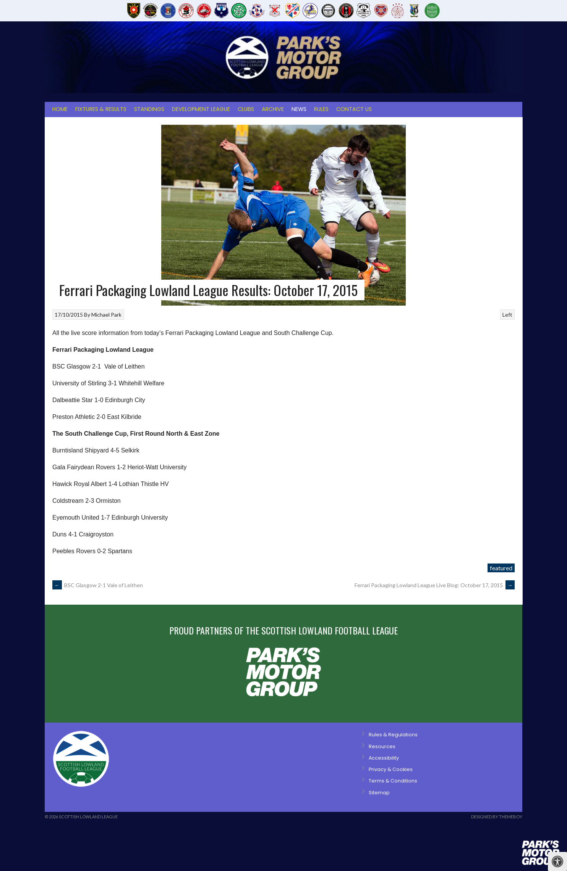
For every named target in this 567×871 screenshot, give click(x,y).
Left (507, 314)
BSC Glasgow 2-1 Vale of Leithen (97, 585)
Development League (201, 109)
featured (501, 568)
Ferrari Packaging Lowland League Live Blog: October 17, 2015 (435, 585)
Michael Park (106, 314)
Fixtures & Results (100, 109)
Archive (273, 109)
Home (60, 109)
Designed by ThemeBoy (496, 816)
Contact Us (354, 109)
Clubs (246, 109)
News (299, 109)
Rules (321, 109)
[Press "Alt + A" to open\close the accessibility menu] (557, 861)
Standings (149, 109)
